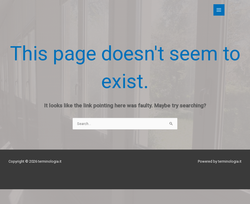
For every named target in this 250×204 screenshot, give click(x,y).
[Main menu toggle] (218, 9)
